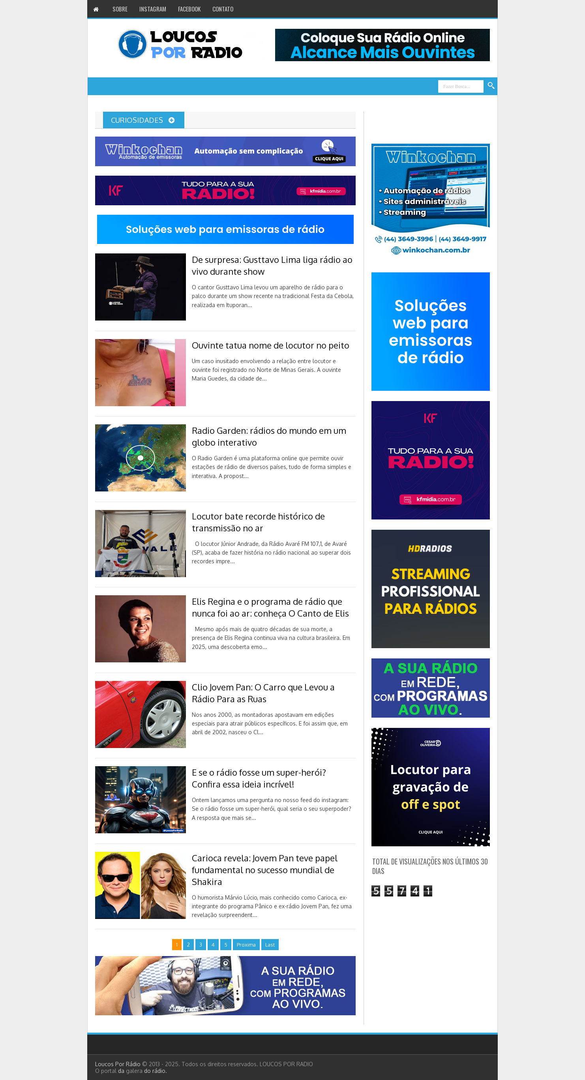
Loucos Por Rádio (118, 1064)
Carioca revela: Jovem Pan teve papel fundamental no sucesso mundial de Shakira (265, 869)
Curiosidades (142, 120)
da (122, 1070)
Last (270, 944)
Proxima (246, 944)
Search (491, 86)
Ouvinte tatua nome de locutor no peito (270, 345)
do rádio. (155, 1070)
